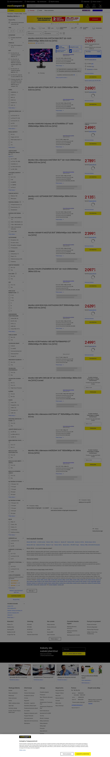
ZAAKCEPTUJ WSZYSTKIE (82, 754)
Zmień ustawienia (67, 754)
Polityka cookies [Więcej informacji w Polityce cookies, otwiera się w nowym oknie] (22, 750)
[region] (55, 745)
